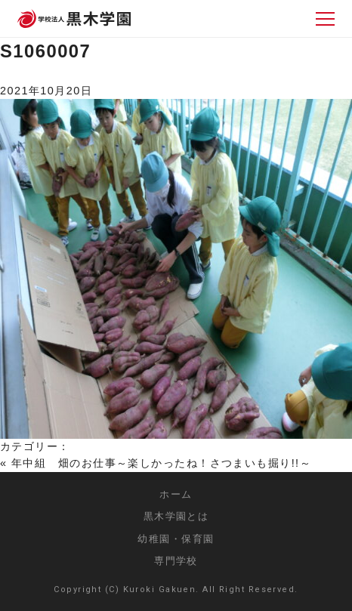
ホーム (175, 494)
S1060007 (45, 51)
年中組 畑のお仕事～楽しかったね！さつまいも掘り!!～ (161, 463)
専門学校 (176, 560)
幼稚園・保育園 (175, 539)
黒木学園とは (176, 516)
